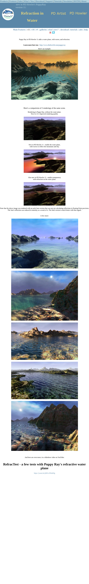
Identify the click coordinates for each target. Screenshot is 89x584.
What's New (29, 1)
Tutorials (58, 1)
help (86, 30)
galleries (43, 30)
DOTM (77, 1)
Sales (20, 1)
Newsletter (67, 1)
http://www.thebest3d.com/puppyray (52, 45)
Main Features (19, 30)
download (64, 30)
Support (49, 1)
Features (13, 1)
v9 (37, 30)
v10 (32, 30)
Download (40, 1)
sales (81, 30)
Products (4, 1)
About (83, 1)
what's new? (53, 30)
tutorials (73, 30)
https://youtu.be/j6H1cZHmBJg (44, 473)
